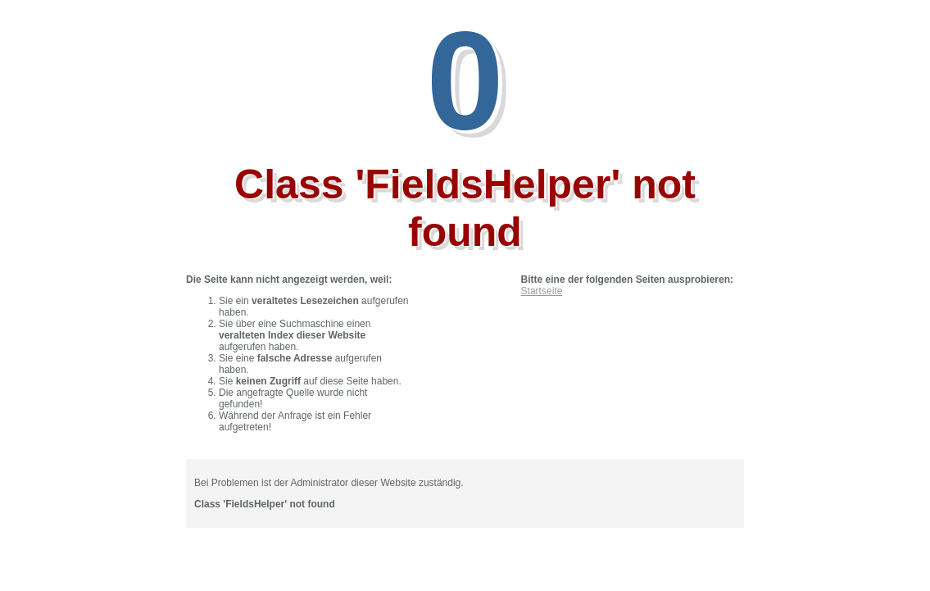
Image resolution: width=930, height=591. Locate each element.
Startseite (542, 291)
